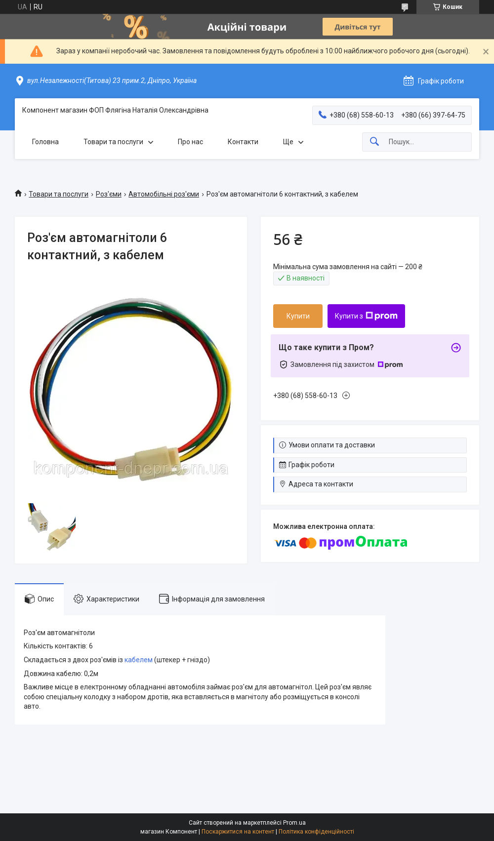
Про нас (190, 142)
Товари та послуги (113, 142)
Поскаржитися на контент (238, 831)
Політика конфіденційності (316, 831)
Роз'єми (109, 194)
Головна (45, 142)
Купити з (366, 316)
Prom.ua (294, 822)
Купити (298, 316)
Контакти (243, 142)
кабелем (138, 660)
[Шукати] (374, 142)
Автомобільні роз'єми (163, 194)
